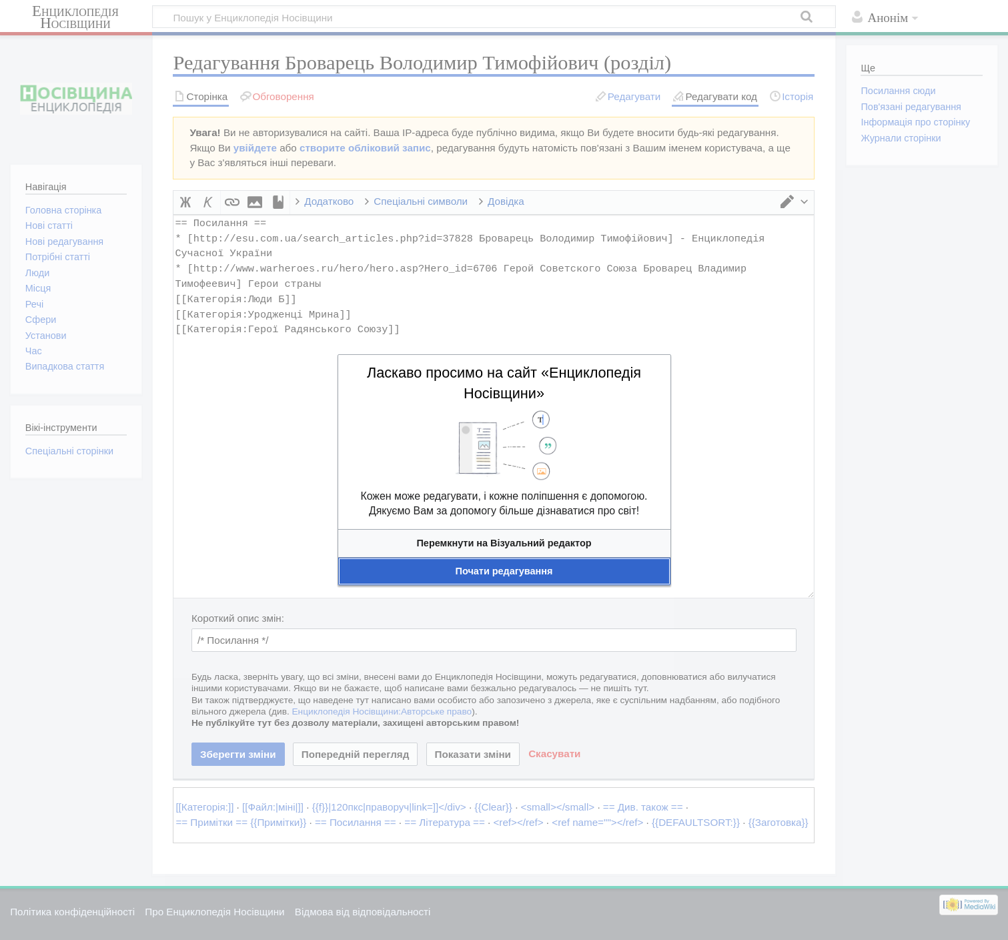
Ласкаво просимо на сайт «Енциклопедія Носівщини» (504, 383)
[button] (504, 543)
